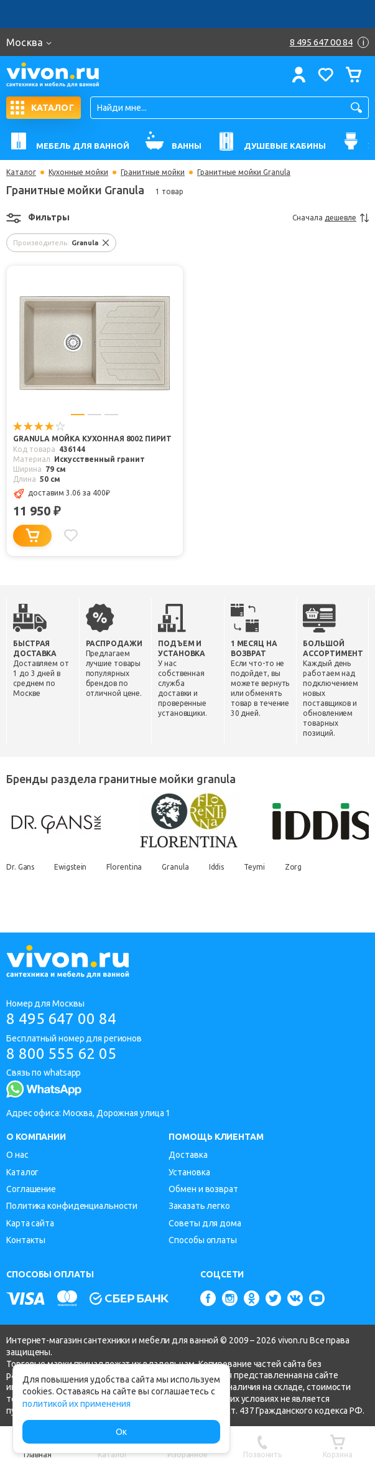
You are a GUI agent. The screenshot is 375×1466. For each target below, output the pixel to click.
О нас (17, 1155)
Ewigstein (70, 867)
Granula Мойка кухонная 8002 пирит (92, 439)
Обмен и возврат (203, 1189)
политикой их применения (76, 1404)
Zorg (293, 867)
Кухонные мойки (78, 172)
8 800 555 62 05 (61, 1053)
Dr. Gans (20, 867)
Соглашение (31, 1189)
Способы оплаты (203, 1240)
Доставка (188, 1155)
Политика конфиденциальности (71, 1206)
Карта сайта (30, 1223)
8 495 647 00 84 (61, 1018)
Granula (175, 867)
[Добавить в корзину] (32, 536)
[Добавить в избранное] (71, 535)
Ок (121, 1432)
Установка (189, 1172)
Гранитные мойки (153, 172)
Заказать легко (199, 1206)
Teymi (254, 867)
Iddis (217, 867)
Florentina (124, 867)
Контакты (25, 1240)
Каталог (21, 172)
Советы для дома (205, 1223)
